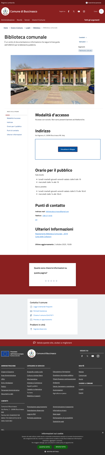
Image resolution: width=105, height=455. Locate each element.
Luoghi (28, 27)
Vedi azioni (83, 42)
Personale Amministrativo (10, 390)
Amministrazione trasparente (63, 406)
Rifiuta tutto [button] (61, 447)
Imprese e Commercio (34, 383)
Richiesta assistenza (34, 418)
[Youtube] (78, 11)
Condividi (83, 37)
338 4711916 (47, 215)
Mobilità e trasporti (33, 396)
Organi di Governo (7, 371)
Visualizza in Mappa (68, 149)
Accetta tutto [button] (44, 447)
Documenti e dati (7, 394)
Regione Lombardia (8, 2)
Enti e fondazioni (7, 383)
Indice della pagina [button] (13, 112)
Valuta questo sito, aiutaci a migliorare (52, 342)
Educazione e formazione (61, 371)
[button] (52, 451)
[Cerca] (101, 11)
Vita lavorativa (32, 379)
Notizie (81, 371)
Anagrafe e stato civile (35, 371)
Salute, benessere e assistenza (63, 386)
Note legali (56, 414)
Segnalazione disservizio (35, 410)
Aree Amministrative (8, 375)
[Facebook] (68, 11)
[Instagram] (83, 11)
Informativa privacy (59, 410)
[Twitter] (73, 11)
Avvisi (81, 379)
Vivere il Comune (17, 27)
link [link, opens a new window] (72, 443)
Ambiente (56, 382)
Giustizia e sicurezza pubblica (63, 375)
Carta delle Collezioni (43, 236)
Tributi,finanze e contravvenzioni (64, 379)
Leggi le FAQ (31, 414)
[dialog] (52, 443)
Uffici (3, 379)
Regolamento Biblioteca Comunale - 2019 (51, 233)
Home (6, 27)
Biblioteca (36, 27)
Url (36, 219)
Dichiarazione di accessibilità (63, 418)
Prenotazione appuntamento (37, 406)
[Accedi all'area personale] (93, 2)
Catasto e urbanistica (34, 389)
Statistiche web (58, 421)
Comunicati (83, 375)
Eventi (81, 393)
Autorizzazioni (58, 390)
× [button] (102, 433)
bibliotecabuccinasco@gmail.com (57, 211)
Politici (3, 386)
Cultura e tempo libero (35, 375)
